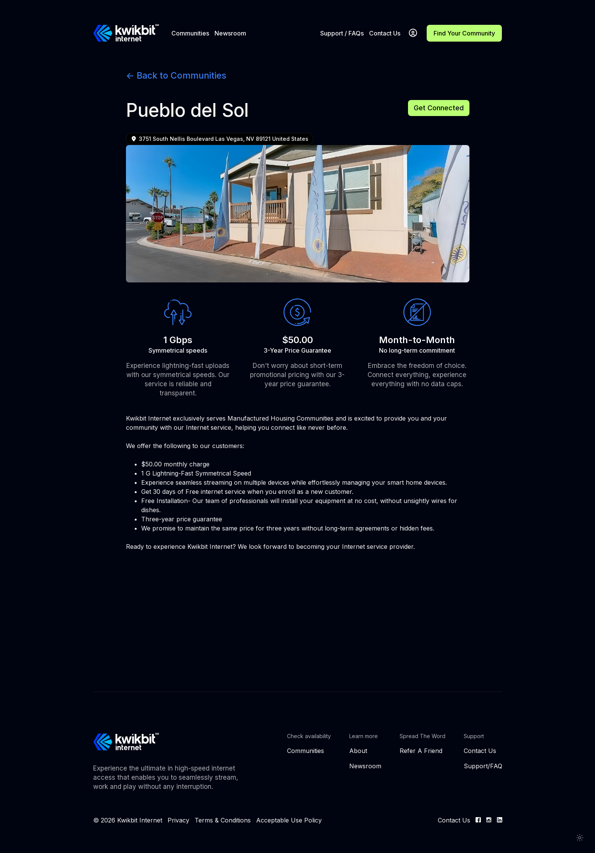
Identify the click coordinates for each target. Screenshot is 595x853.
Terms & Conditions (223, 820)
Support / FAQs (342, 33)
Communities (190, 33)
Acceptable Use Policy (289, 820)
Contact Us (384, 33)
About (358, 751)
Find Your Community (464, 33)
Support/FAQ (483, 766)
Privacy (178, 820)
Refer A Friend (421, 751)
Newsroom (230, 33)
